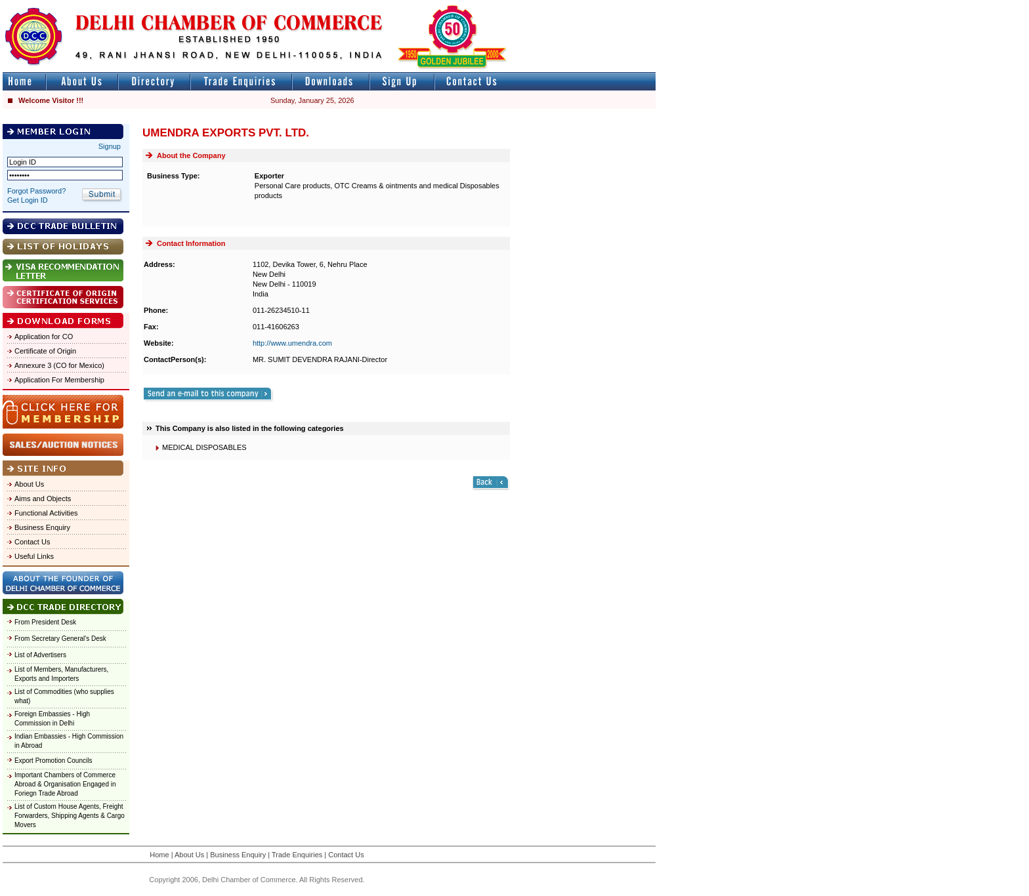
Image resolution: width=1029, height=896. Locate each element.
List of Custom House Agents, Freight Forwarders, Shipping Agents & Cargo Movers (69, 815)
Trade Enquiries (297, 855)
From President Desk (45, 622)
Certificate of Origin (45, 351)
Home (159, 855)
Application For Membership (59, 380)
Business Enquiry (42, 527)
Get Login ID (27, 200)
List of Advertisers (40, 655)
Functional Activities (46, 513)
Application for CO (43, 336)
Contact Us (32, 542)
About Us (29, 484)
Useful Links (34, 556)
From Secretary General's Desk (60, 638)
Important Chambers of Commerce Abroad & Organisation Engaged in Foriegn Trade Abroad (65, 784)
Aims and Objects (42, 498)
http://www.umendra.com (292, 343)
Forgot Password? (36, 191)
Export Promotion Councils (53, 760)
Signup (109, 146)
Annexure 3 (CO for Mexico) (59, 365)
